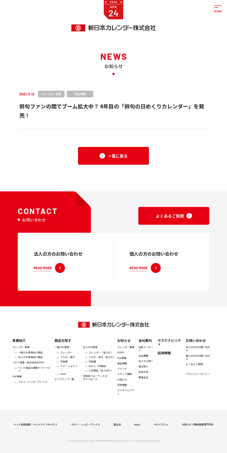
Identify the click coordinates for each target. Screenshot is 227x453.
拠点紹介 (143, 368)
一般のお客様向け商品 (30, 354)
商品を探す (63, 343)
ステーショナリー (68, 370)
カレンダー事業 (20, 349)
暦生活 (117, 425)
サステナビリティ (125, 394)
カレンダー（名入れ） (101, 354)
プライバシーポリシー (198, 376)
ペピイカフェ (161, 425)
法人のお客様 (90, 349)
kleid (63, 375)
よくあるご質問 (194, 366)
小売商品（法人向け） (101, 372)
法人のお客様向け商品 (30, 359)
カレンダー (66, 354)
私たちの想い (146, 363)
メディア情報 (124, 376)
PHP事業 (17, 378)
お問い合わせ (196, 343)
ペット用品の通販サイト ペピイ (34, 372)
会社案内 (145, 343)
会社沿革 (143, 374)
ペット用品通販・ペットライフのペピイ (35, 425)
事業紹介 (19, 343)
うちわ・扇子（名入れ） (102, 359)
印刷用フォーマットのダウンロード (95, 380)
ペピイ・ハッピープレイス (32, 384)
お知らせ (124, 343)
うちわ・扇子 (67, 359)
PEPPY (120, 354)
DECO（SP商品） (98, 368)
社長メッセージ (146, 351)
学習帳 (64, 363)
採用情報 (122, 387)
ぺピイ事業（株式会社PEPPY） (29, 364)
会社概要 (143, 357)
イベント (122, 371)
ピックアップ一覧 (64, 381)
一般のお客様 (62, 349)
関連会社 (143, 379)
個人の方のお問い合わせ (198, 359)
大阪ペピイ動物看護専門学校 (197, 425)
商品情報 (122, 365)
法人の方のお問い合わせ (198, 351)
